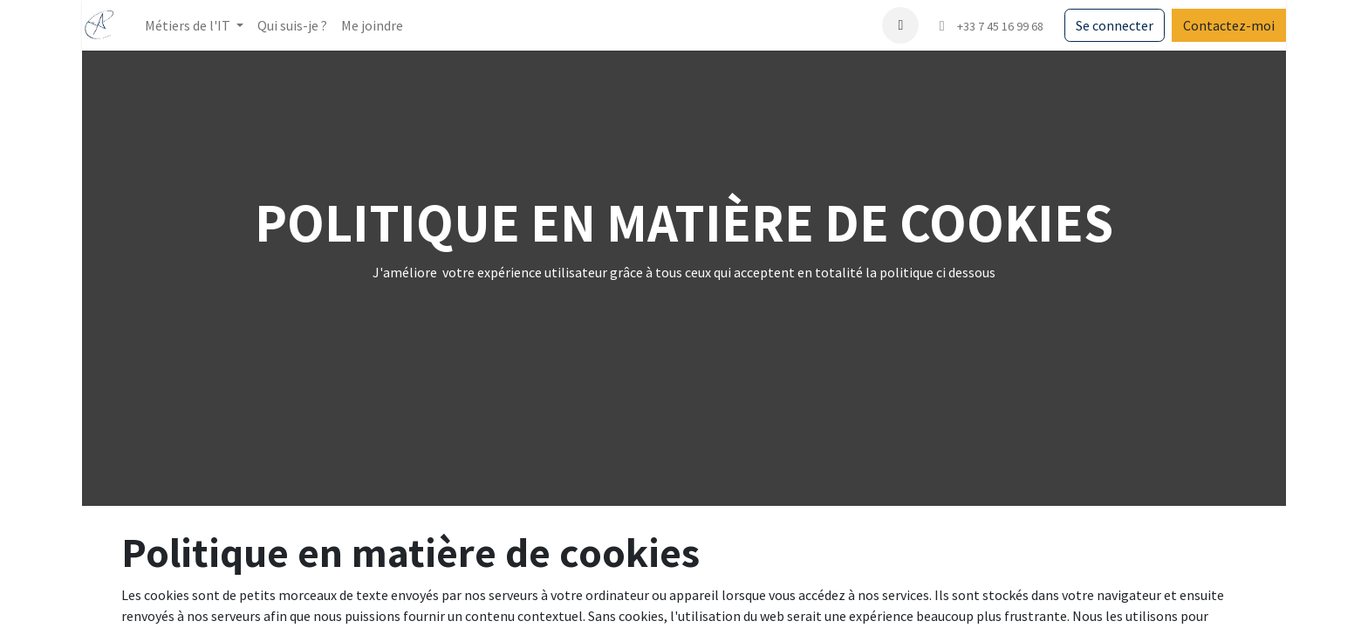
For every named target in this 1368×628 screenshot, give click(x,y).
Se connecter (1114, 25)
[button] (900, 25)
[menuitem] (292, 25)
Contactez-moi (1229, 25)
